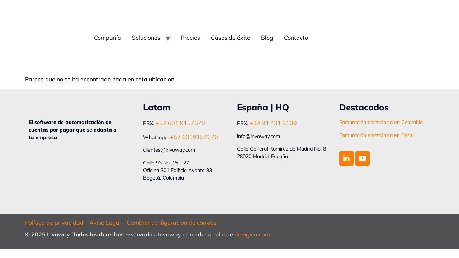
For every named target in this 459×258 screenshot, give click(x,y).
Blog (267, 37)
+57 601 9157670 (180, 122)
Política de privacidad (54, 222)
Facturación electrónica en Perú (375, 135)
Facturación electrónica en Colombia (381, 122)
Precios (190, 37)
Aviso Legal (105, 222)
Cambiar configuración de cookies (172, 222)
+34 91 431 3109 (273, 122)
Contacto (296, 37)
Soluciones (146, 37)
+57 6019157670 (194, 136)
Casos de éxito (230, 37)
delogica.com (252, 234)
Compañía (107, 37)
